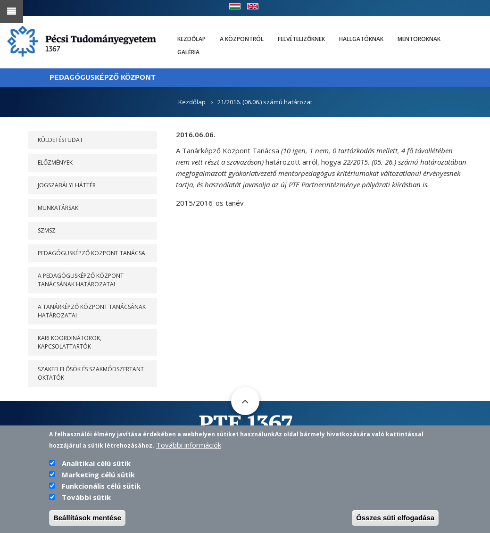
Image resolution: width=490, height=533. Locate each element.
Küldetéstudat (60, 140)
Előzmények (55, 162)
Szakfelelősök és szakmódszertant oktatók (91, 373)
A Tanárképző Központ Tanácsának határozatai (92, 311)
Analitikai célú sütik (96, 464)
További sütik (86, 498)
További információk (188, 446)
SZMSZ (47, 230)
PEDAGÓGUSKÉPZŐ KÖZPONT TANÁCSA (91, 253)
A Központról (242, 39)
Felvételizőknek (301, 39)
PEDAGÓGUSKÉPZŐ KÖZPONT (103, 77)
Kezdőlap (191, 39)
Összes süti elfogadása (395, 519)
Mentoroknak (419, 39)
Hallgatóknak (361, 39)
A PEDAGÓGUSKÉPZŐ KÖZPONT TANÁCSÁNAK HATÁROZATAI (81, 280)
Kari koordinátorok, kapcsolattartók (69, 342)
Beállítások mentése (87, 519)
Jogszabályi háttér (67, 185)
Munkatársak (58, 208)
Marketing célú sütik (98, 476)
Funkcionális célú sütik (101, 487)
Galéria (188, 52)
